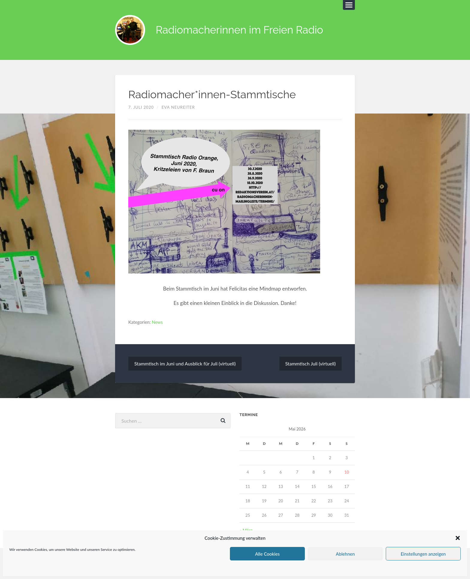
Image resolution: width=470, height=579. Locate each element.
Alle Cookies (267, 554)
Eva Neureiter (178, 107)
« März (245, 530)
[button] (458, 538)
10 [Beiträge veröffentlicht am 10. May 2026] (346, 472)
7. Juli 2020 (141, 107)
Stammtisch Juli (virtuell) (310, 363)
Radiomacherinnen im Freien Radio (241, 30)
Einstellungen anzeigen (423, 554)
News (157, 322)
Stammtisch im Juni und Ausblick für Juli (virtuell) (185, 363)
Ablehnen (345, 554)
